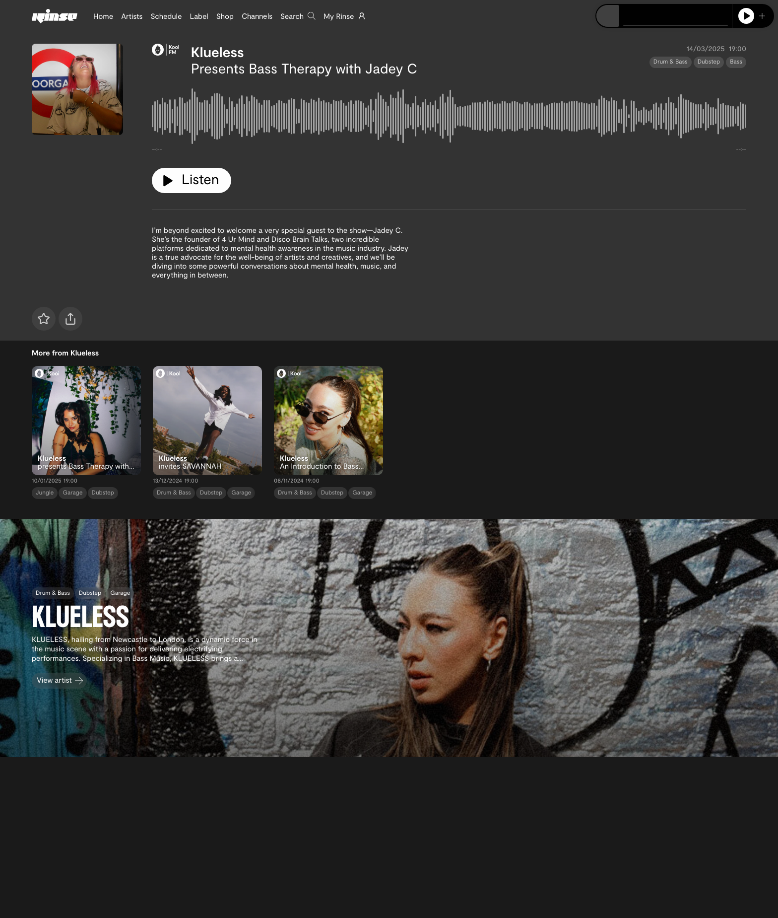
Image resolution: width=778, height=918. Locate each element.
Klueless (217, 51)
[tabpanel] (449, 118)
